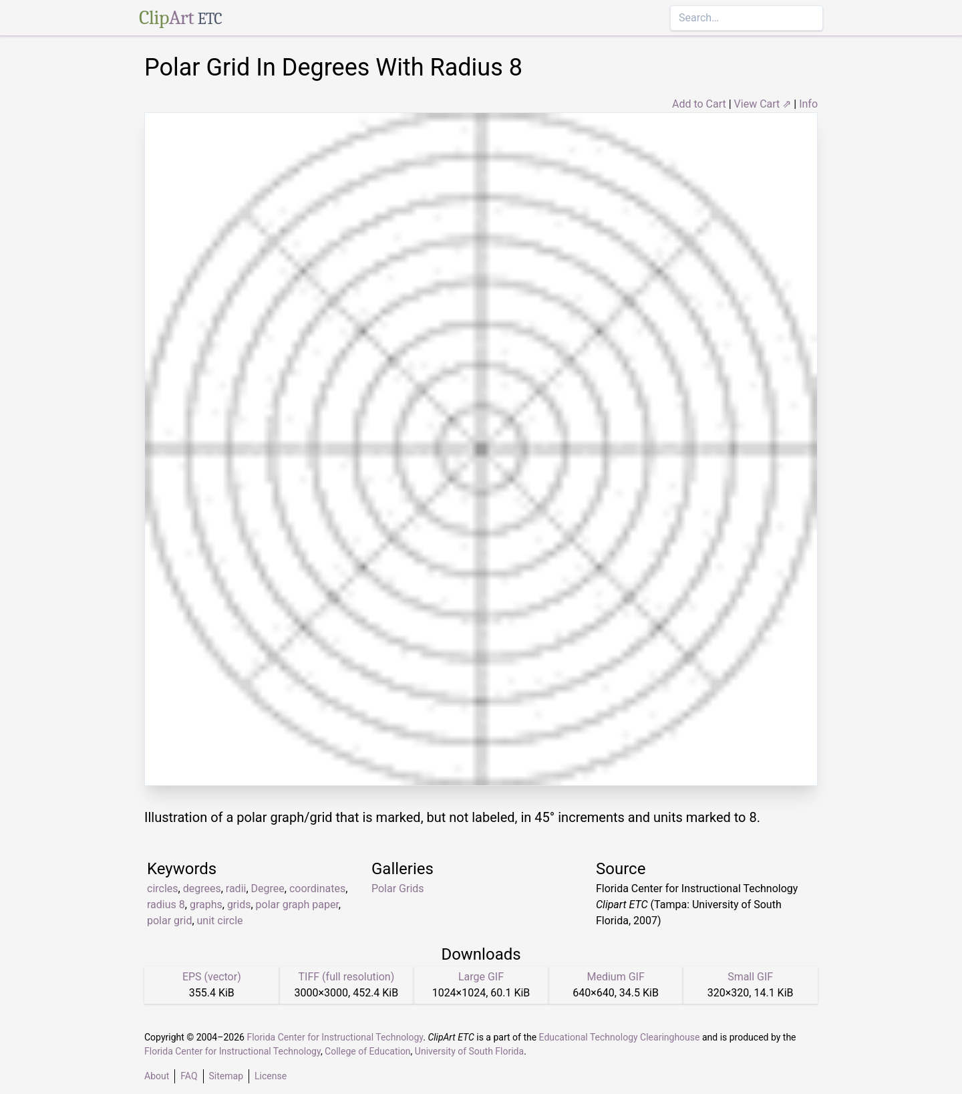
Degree (268, 888)
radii (236, 888)
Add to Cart (699, 104)
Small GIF (750, 976)
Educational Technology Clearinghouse (619, 1037)
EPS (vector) (211, 976)
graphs (206, 904)
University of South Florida (469, 1051)
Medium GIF (615, 976)
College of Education (368, 1051)
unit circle (220, 920)
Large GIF (481, 976)
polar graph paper (297, 904)
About (156, 1076)
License (271, 1076)
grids (239, 904)
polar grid (169, 920)
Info (808, 104)
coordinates (317, 888)
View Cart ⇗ (763, 104)
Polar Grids (397, 888)
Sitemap (226, 1076)
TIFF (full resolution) (347, 976)
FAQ (188, 1076)
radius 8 (166, 904)
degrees (202, 888)
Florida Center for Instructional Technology (335, 1037)
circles (162, 888)
